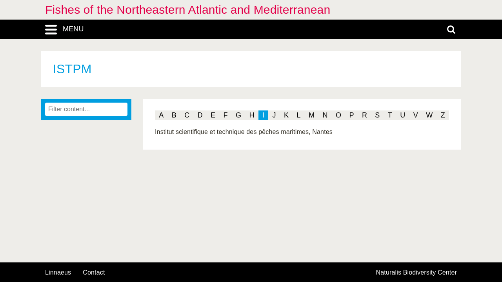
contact (94, 272)
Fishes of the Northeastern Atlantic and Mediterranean (187, 9)
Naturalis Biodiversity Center (416, 272)
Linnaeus (58, 272)
